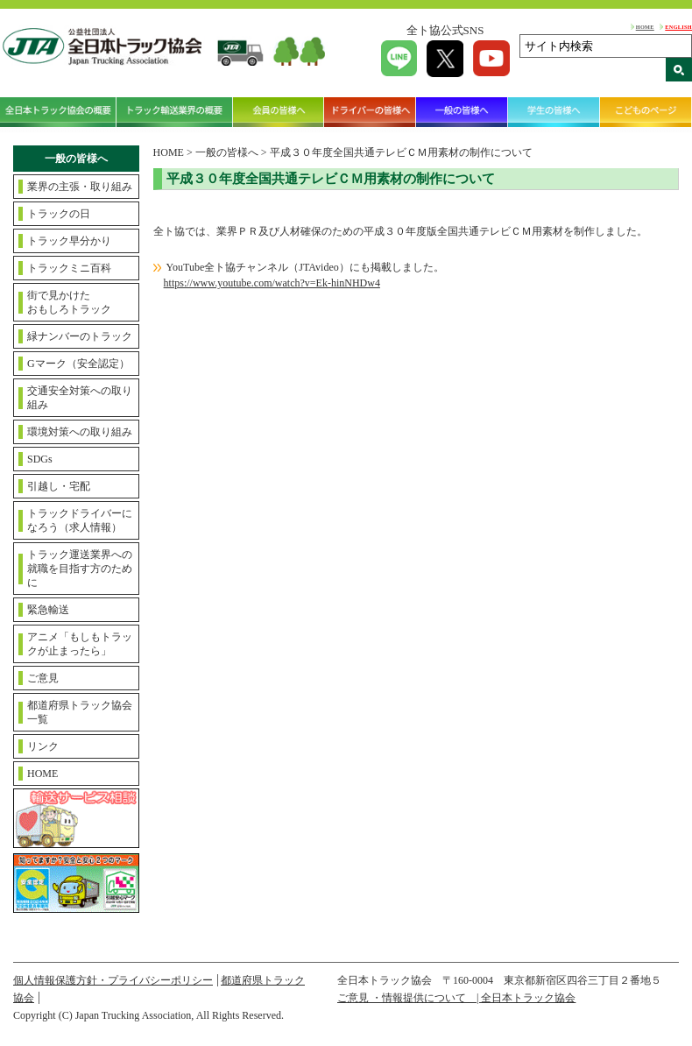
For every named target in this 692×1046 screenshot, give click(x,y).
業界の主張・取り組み (79, 186)
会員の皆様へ (279, 112)
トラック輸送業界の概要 (175, 112)
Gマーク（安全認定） (78, 363)
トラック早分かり (69, 241)
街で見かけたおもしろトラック (69, 302)
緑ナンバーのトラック (79, 336)
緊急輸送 (48, 610)
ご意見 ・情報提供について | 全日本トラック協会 (456, 998)
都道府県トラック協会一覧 (79, 712)
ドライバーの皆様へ (370, 112)
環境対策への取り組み (79, 432)
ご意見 (43, 678)
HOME (645, 27)
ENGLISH (678, 27)
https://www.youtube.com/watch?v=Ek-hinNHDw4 (272, 283)
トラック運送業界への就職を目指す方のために (79, 568)
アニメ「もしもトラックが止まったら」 (79, 644)
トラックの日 (58, 214)
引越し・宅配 (58, 486)
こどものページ (646, 112)
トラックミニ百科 (69, 268)
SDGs (40, 459)
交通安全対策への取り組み (79, 398)
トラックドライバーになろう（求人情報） (79, 520)
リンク (43, 746)
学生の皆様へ (554, 112)
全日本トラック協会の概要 (58, 112)
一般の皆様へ (462, 112)
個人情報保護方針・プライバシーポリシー (113, 980)
